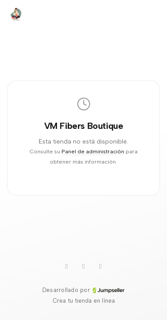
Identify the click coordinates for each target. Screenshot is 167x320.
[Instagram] (84, 266)
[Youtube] (67, 266)
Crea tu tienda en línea (84, 300)
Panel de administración (92, 151)
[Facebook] (101, 266)
